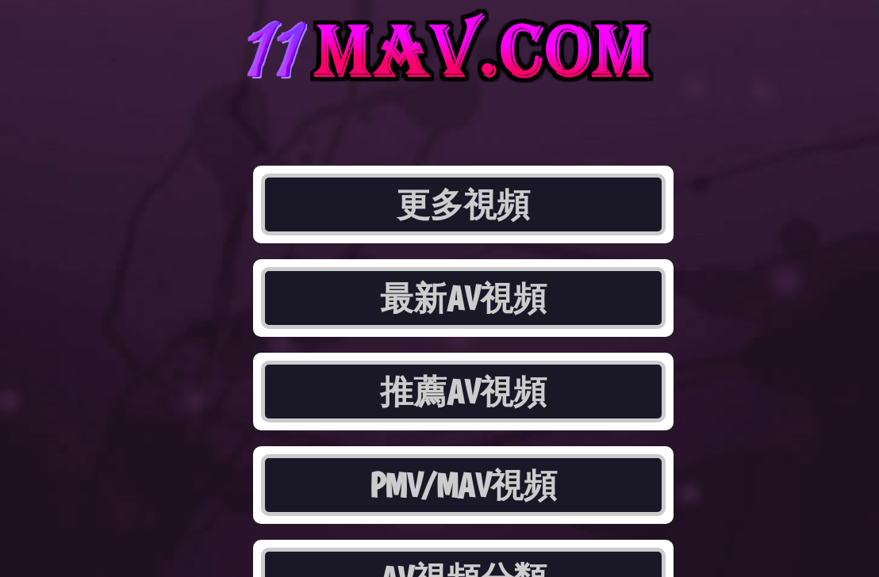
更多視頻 (463, 204)
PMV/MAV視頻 (464, 485)
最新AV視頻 (463, 298)
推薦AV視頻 (463, 391)
